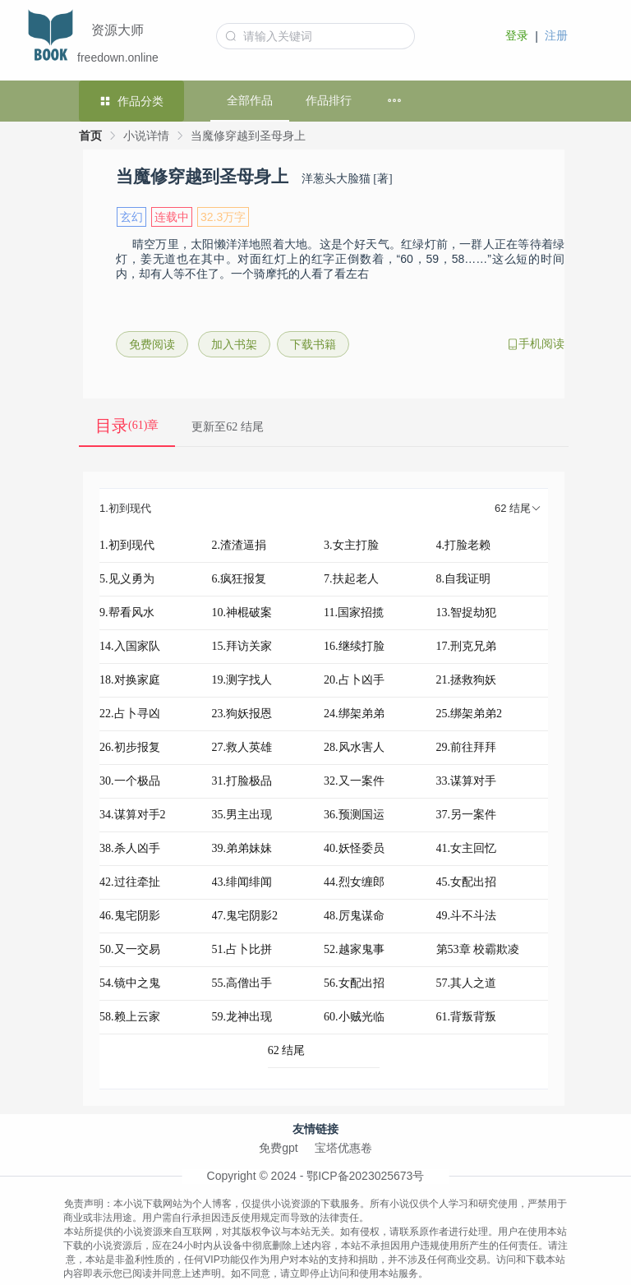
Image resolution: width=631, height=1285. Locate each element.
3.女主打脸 (351, 545)
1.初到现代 (126, 545)
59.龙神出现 (242, 1017)
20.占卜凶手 (354, 680)
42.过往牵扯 (129, 882)
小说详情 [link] (146, 135)
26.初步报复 (129, 747)
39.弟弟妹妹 (242, 848)
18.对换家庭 (129, 680)
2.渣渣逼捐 (239, 545)
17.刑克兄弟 (466, 646)
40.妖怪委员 (354, 848)
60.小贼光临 (354, 1017)
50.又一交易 (129, 949)
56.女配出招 (354, 983)
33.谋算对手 (466, 781)
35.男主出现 (242, 814)
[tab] (323, 509)
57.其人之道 (466, 983)
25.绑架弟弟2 (469, 713)
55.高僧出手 (242, 983)
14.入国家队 (129, 646)
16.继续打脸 (354, 646)
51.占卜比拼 (242, 949)
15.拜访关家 (242, 646)
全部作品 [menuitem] (250, 100)
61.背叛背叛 (466, 1017)
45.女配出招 (466, 882)
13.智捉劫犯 (466, 612)
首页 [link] (90, 135)
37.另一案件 (466, 814)
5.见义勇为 (126, 579)
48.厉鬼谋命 (354, 916)
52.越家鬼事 (354, 949)
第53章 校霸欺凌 (478, 949)
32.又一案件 (354, 781)
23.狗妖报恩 (242, 713)
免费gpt (278, 1147)
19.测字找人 (242, 680)
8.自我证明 (463, 579)
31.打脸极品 (242, 781)
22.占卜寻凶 (129, 713)
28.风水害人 (354, 747)
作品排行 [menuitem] (329, 100)
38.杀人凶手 (129, 848)
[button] (323, 509)
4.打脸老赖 (463, 545)
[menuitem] (404, 101)
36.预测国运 (354, 814)
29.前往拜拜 (466, 747)
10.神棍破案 (242, 612)
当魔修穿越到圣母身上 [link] (248, 135)
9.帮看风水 (126, 612)
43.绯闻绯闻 (242, 882)
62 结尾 (287, 1050)
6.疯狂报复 (239, 579)
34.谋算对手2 (132, 814)
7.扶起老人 (351, 579)
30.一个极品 (129, 781)
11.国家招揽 (354, 612)
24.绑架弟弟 (354, 713)
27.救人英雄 (242, 747)
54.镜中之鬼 (129, 983)
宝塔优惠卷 (343, 1147)
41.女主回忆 (466, 848)
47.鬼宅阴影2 (245, 916)
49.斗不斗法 (466, 916)
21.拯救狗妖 (466, 680)
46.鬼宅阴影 (129, 916)
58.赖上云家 (129, 1017)
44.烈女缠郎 (354, 882)
